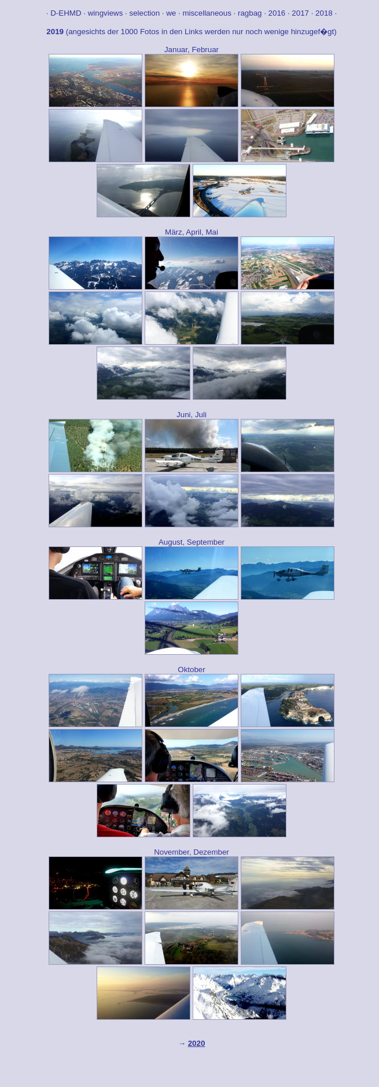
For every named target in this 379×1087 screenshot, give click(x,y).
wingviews (105, 13)
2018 (324, 13)
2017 (300, 13)
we (172, 13)
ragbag (250, 13)
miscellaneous (206, 13)
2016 (277, 13)
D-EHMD (65, 13)
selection (145, 13)
